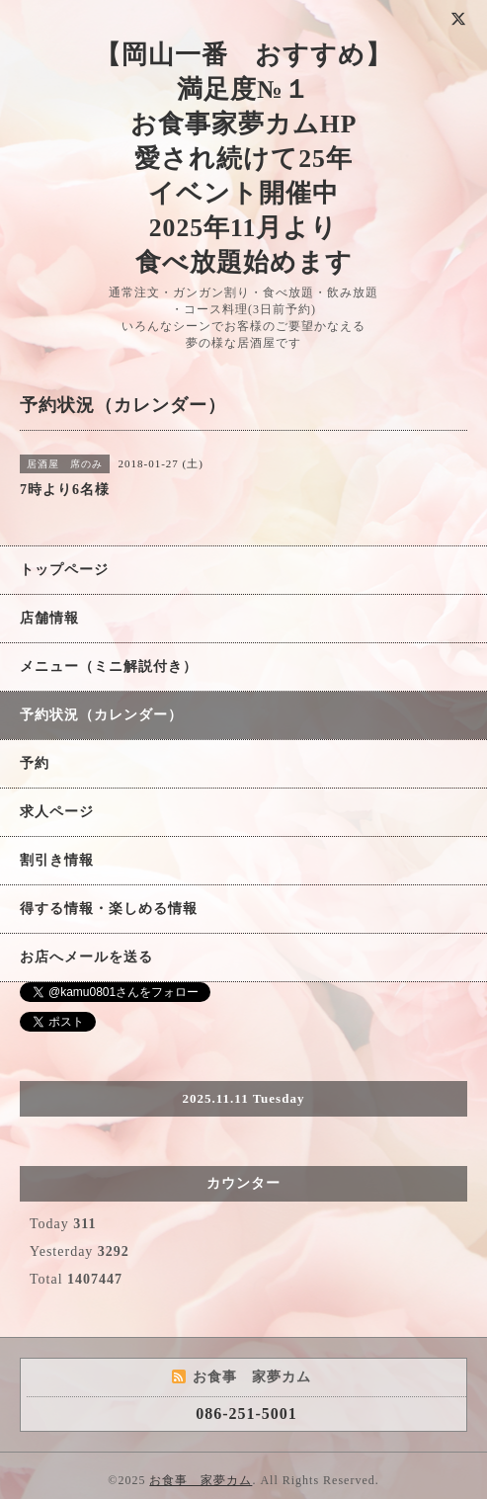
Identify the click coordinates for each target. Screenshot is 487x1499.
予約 (34, 763)
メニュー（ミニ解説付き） (109, 666)
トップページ (64, 569)
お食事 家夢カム (200, 1480)
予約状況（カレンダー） (101, 715)
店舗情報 (49, 618)
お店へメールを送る (86, 957)
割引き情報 (57, 860)
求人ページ (57, 811)
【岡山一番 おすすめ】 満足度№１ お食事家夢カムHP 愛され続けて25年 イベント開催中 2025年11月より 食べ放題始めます (243, 159)
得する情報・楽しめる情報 (109, 908)
